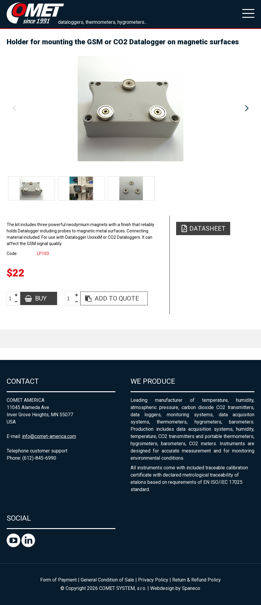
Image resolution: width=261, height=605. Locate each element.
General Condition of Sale (107, 580)
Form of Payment (58, 580)
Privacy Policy (153, 580)
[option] (131, 108)
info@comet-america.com (49, 436)
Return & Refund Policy (196, 580)
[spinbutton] (12, 298)
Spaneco (191, 588)
